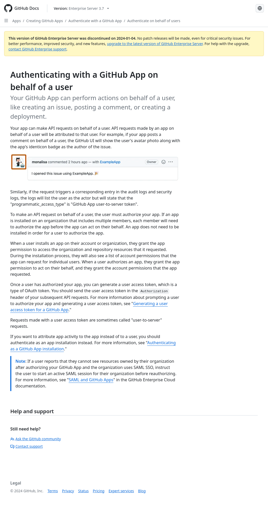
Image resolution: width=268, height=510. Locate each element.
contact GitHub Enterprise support (37, 49)
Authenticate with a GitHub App (95, 20)
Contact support (26, 446)
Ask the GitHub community (35, 438)
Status (83, 490)
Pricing (98, 490)
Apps (16, 20)
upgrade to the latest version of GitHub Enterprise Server (155, 43)
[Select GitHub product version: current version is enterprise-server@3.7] (81, 8)
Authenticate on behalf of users (153, 20)
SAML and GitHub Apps (91, 380)
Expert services (121, 490)
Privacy (68, 490)
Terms (53, 490)
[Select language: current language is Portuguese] (260, 8)
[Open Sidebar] (6, 20)
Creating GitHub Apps (44, 20)
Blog (142, 490)
